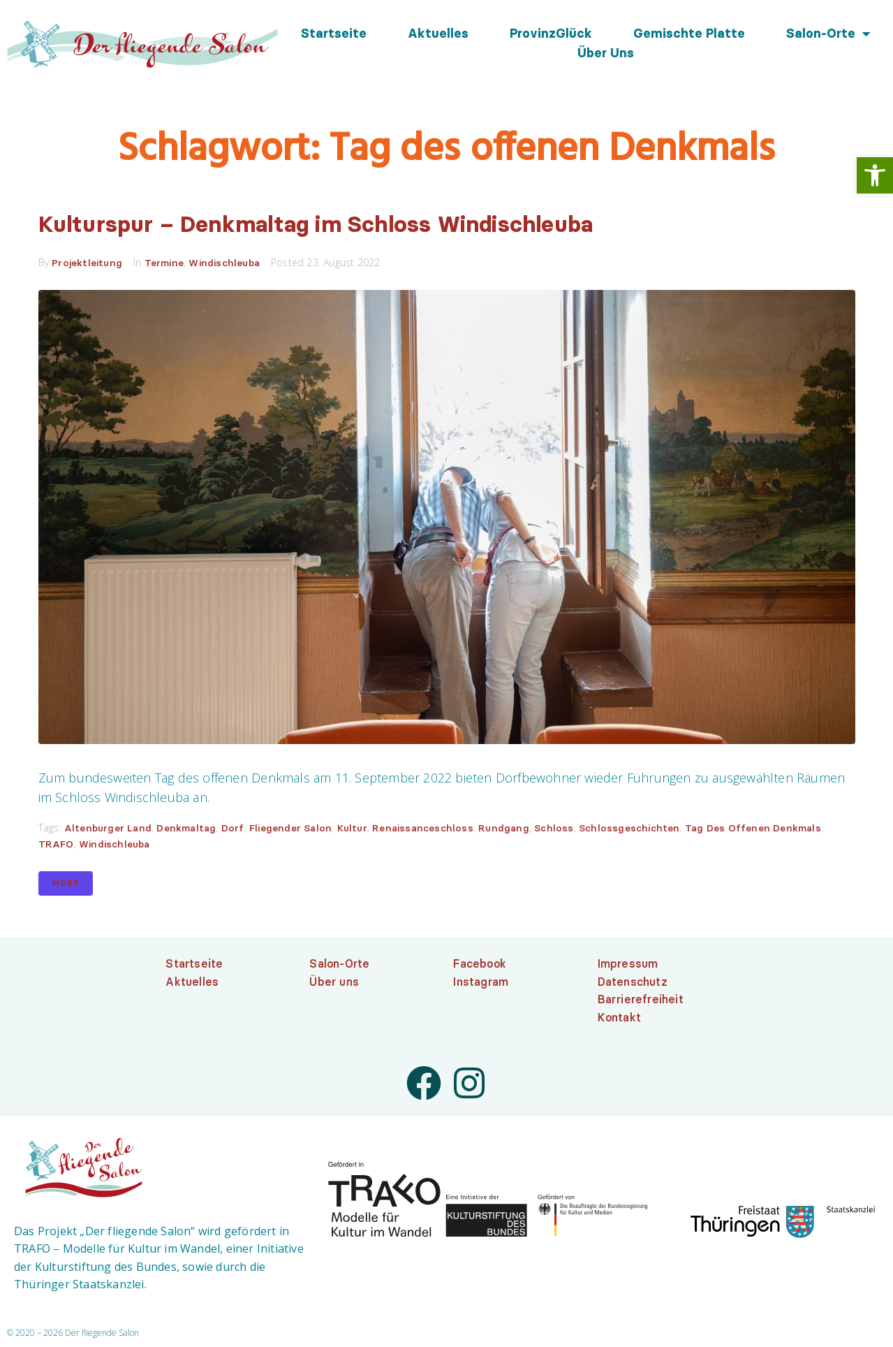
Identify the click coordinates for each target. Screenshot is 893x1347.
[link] (875, 175)
